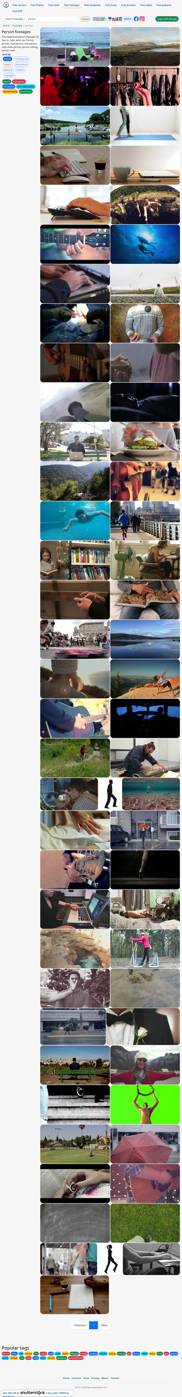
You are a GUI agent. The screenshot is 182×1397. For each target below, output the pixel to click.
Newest (7, 64)
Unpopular (9, 75)
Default (7, 59)
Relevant (8, 70)
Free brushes (128, 5)
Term (86, 1378)
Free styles (146, 5)
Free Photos (37, 5)
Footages (17, 25)
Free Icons (111, 5)
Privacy (95, 1378)
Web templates (92, 5)
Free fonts (54, 5)
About (105, 1378)
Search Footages (14, 18)
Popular (20, 70)
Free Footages (72, 5)
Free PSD (17, 11)
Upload (85, 19)
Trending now (21, 59)
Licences (76, 1378)
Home (6, 25)
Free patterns (164, 5)
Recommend (21, 64)
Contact (115, 1378)
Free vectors (19, 5)
